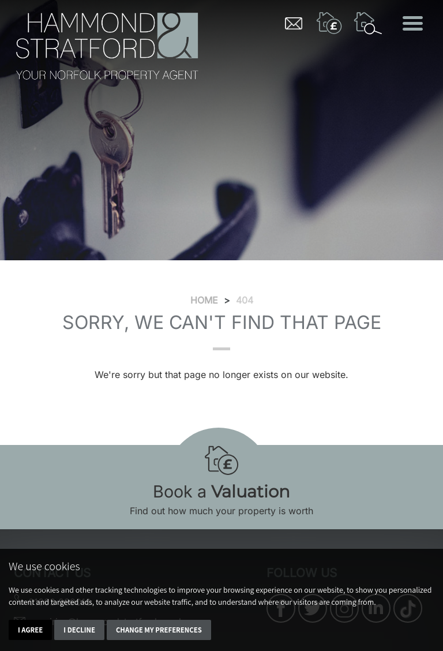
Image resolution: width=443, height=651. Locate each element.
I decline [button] (79, 630)
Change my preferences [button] (159, 630)
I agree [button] (30, 630)
